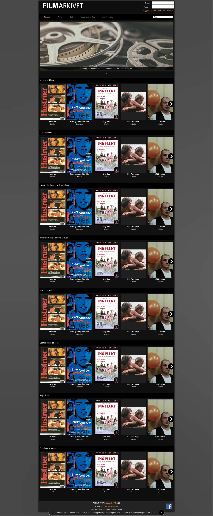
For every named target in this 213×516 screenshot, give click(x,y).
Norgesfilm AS (111, 503)
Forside (47, 17)
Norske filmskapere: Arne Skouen (54, 238)
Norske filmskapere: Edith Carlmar (54, 185)
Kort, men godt (46, 290)
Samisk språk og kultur (49, 343)
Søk (71, 17)
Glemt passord (167, 11)
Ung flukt (106, 122)
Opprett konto (156, 11)
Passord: (147, 7)
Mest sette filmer (47, 80)
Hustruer (52, 122)
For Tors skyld (133, 122)
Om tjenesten (107, 17)
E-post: (147, 3)
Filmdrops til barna (48, 448)
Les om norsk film (88, 17)
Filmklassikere (46, 133)
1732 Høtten (160, 122)
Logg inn (146, 11)
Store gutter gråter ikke (79, 122)
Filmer (60, 17)
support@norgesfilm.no (109, 506)
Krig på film (44, 395)
